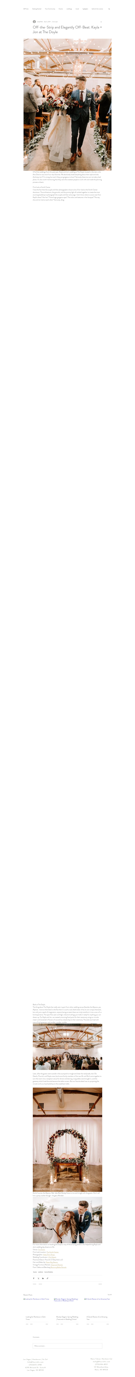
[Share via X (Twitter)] (38, 1278)
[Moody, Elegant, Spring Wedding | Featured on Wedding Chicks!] (67, 1305)
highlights (85, 9)
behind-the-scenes (97, 9)
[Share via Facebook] (34, 1278)
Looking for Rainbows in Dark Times (35, 1318)
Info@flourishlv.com (35, 1362)
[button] (109, 9)
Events (61, 9)
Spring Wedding (48, 1272)
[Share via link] (47, 1278)
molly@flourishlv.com (101, 1361)
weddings (69, 9)
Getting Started (36, 9)
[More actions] (101, 22)
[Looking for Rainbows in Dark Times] (37, 1305)
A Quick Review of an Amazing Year (97, 1318)
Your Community (50, 9)
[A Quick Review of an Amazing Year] (97, 1305)
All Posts (25, 9)
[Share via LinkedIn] (43, 1278)
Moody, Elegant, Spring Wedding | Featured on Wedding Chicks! (67, 1318)
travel (77, 9)
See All (110, 1295)
